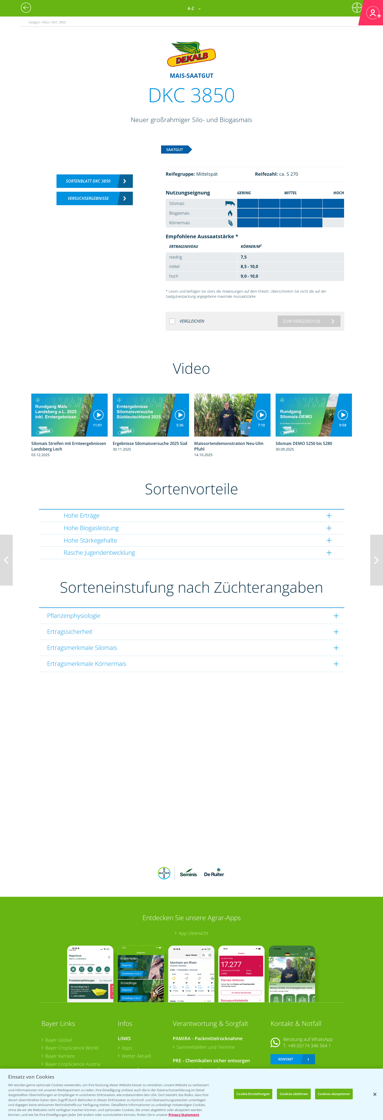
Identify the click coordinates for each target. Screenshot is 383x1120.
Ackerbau (131, 1046)
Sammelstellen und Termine (206, 1014)
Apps (127, 1014)
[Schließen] (374, 1094)
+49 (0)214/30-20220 (309, 1048)
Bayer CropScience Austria (72, 1030)
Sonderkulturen (138, 1062)
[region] (191, 1094)
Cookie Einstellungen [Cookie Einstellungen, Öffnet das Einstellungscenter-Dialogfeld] (253, 1094)
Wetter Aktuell (136, 1023)
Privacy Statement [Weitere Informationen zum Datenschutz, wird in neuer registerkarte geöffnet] (183, 1114)
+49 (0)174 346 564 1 (309, 1012)
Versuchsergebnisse (88, 198)
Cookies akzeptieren (334, 1094)
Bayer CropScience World (71, 1014)
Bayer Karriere (60, 1023)
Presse (52, 1047)
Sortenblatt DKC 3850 (88, 181)
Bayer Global (58, 1006)
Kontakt (285, 1025)
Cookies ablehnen (294, 1094)
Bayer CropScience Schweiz (73, 1039)
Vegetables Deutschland (70, 1055)
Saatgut (129, 1054)
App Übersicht (193, 900)
